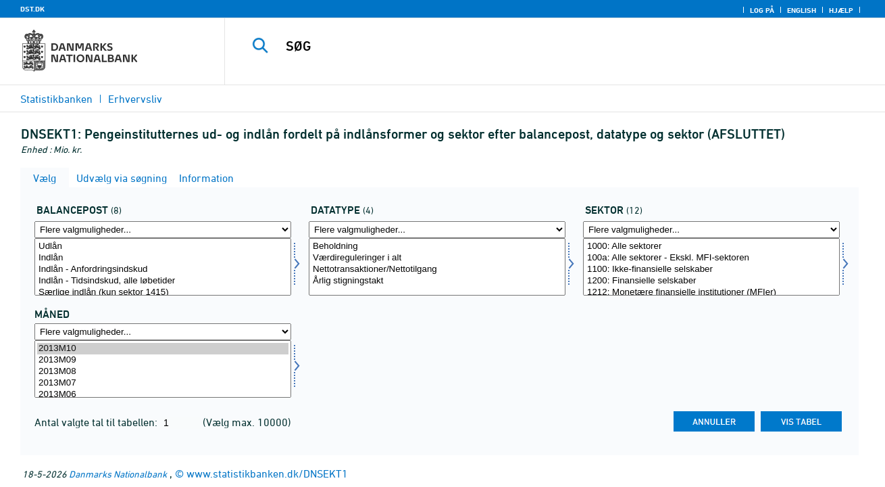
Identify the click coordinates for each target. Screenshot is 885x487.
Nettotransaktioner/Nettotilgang (437, 269)
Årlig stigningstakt (437, 281)
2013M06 (162, 394)
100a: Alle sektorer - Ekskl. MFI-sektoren (711, 258)
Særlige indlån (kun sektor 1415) (162, 292)
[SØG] (541, 46)
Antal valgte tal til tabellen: (97, 422)
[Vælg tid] (162, 369)
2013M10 (162, 348)
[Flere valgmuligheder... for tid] (162, 331)
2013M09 (162, 360)
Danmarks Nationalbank (118, 474)
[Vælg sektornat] (711, 267)
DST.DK (32, 9)
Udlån (162, 246)
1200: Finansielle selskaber (711, 281)
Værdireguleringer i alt (437, 258)
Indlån (162, 258)
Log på (762, 10)
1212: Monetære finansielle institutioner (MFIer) (711, 292)
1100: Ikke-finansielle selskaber (711, 269)
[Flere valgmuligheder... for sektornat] (711, 229)
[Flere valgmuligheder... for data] (437, 229)
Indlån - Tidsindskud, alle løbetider (162, 281)
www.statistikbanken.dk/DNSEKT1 (267, 473)
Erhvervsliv (135, 99)
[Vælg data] (437, 267)
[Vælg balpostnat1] (162, 267)
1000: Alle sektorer (711, 246)
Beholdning (437, 246)
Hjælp (841, 10)
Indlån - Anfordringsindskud (162, 269)
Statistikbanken (56, 99)
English (801, 10)
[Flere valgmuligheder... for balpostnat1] (162, 229)
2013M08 (162, 371)
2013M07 (162, 383)
